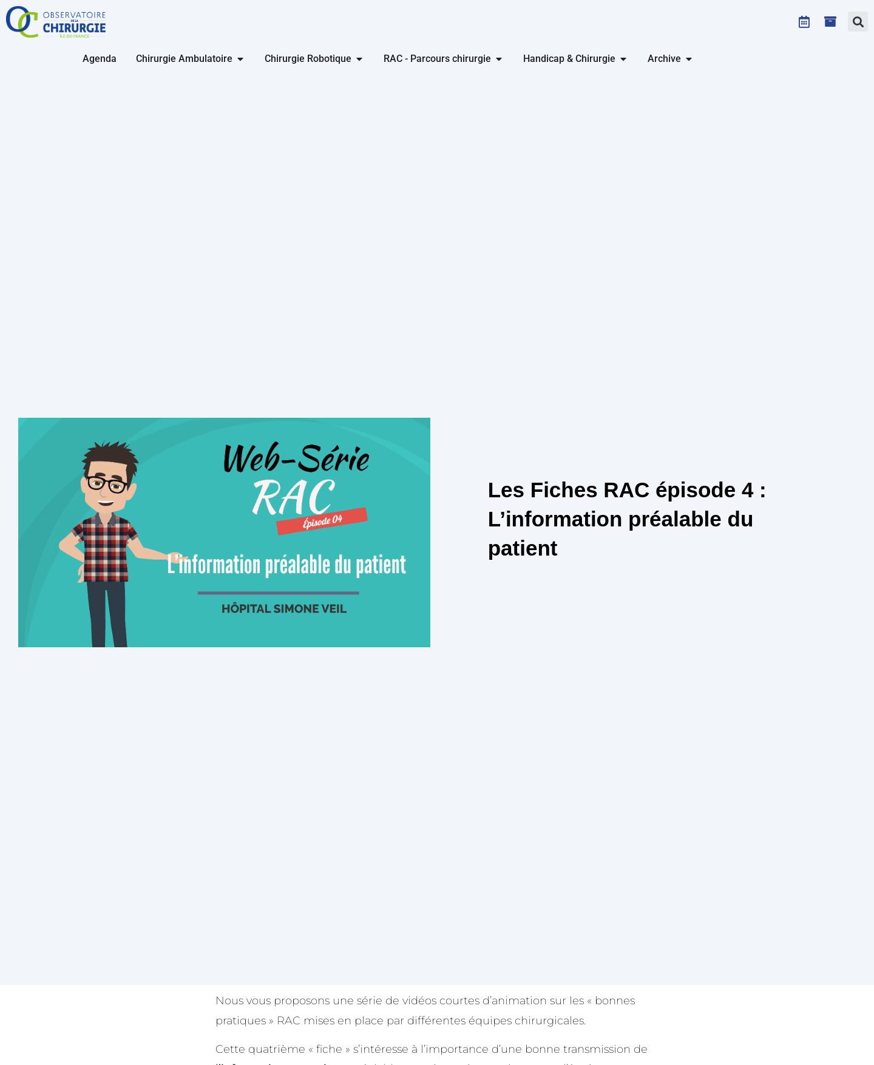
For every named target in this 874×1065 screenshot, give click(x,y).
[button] (858, 22)
